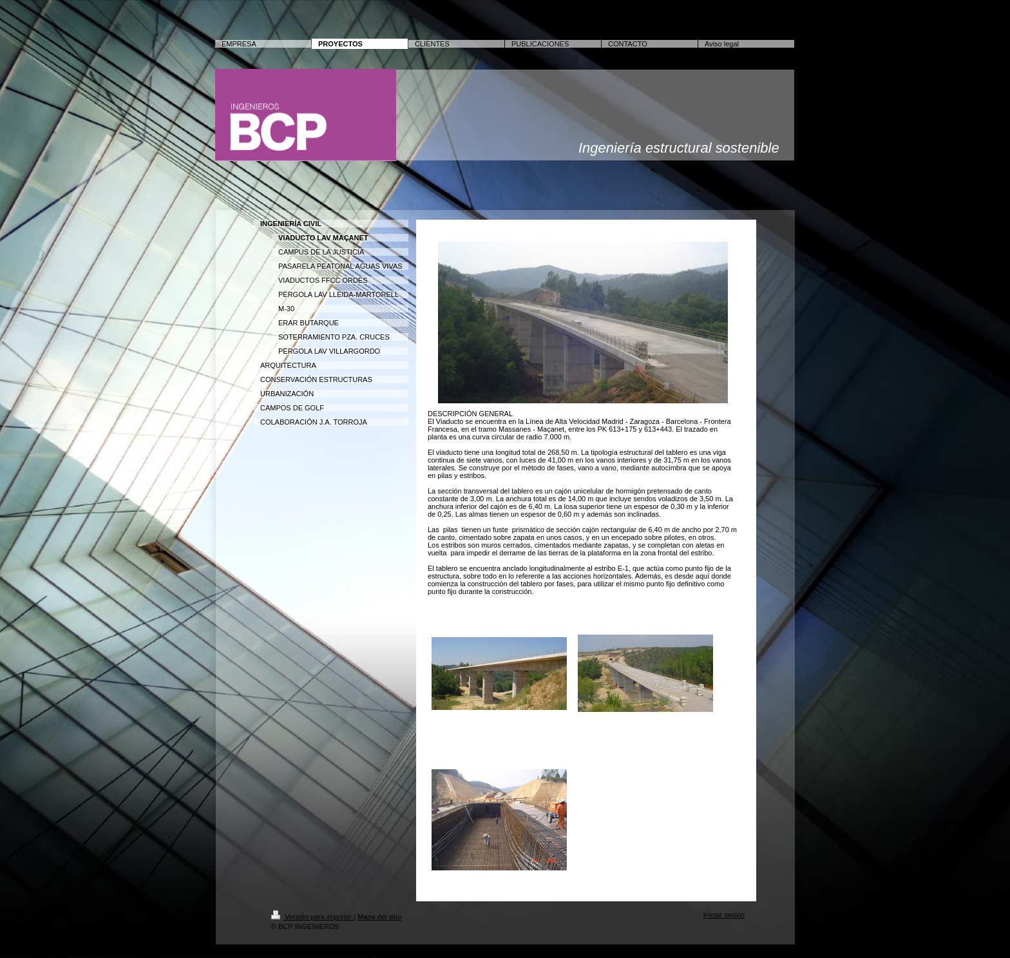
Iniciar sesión (724, 915)
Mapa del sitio (379, 917)
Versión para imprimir (312, 917)
